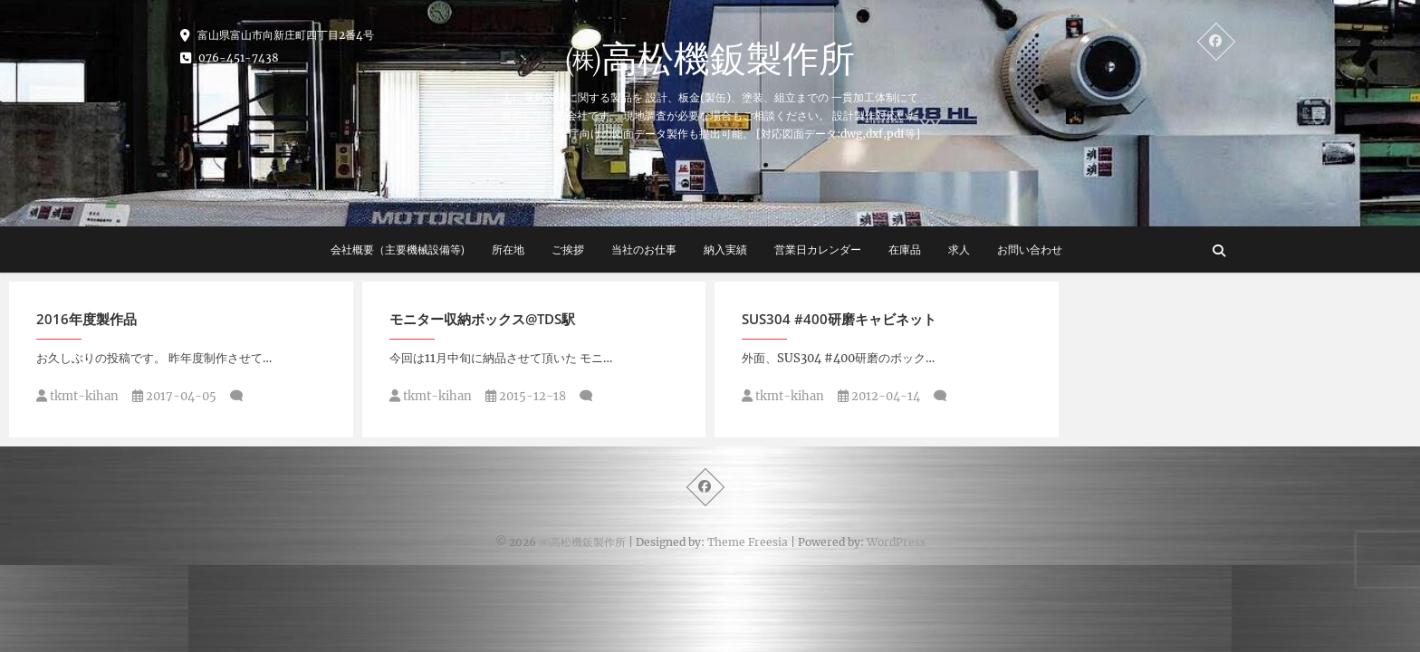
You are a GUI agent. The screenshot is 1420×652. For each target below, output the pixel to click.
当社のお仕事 (643, 249)
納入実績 (725, 249)
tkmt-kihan (77, 396)
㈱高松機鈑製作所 (710, 58)
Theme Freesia (747, 542)
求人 (959, 249)
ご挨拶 (568, 249)
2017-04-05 (174, 396)
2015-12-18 (525, 396)
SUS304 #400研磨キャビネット (839, 319)
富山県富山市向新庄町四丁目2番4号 (277, 35)
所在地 (508, 249)
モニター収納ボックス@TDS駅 (482, 319)
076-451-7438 (229, 57)
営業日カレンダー (817, 249)
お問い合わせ (1029, 249)
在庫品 (904, 249)
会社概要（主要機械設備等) (398, 249)
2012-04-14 (879, 396)
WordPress (896, 542)
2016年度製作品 (86, 319)
